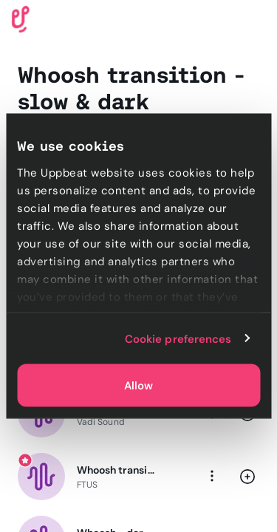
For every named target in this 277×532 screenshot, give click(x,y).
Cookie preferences (178, 338)
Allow (138, 385)
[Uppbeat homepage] (21, 18)
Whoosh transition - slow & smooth (116, 470)
